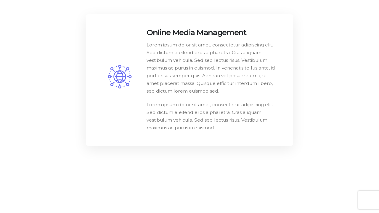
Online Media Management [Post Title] (197, 32)
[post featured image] (119, 76)
